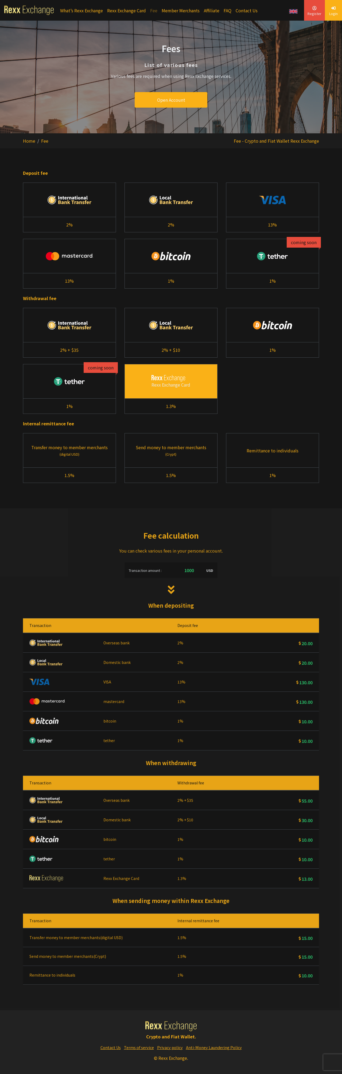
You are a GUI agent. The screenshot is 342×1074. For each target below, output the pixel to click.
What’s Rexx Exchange (81, 10)
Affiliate (211, 10)
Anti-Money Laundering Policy (214, 1047)
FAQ (227, 10)
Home (29, 141)
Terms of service (139, 1047)
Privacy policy (170, 1047)
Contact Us (247, 10)
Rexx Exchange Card (126, 10)
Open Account (171, 100)
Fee (153, 10)
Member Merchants (181, 10)
